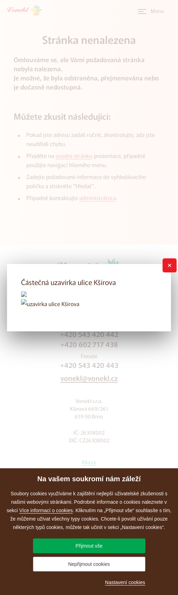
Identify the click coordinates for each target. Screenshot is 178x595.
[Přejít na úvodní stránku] (26, 10)
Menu (157, 10)
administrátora (97, 197)
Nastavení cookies (125, 582)
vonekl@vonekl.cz (89, 378)
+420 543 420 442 (89, 334)
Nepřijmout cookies (89, 564)
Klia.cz (89, 461)
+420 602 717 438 (89, 344)
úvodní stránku (73, 155)
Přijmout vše (89, 546)
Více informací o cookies (46, 510)
